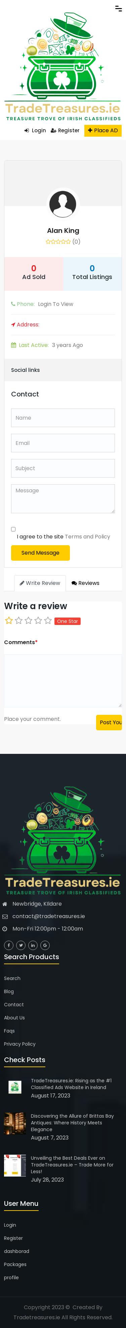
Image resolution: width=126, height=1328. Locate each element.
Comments (21, 642)
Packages (15, 1264)
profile (11, 1277)
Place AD (103, 130)
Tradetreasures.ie (36, 1317)
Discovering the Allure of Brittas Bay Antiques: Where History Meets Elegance (72, 1123)
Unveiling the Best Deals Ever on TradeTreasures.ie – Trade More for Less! (72, 1165)
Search (12, 978)
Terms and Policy (87, 536)
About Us (14, 1017)
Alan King (63, 230)
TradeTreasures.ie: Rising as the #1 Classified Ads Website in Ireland (71, 1084)
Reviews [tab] (85, 583)
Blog (9, 991)
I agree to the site (63, 536)
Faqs (9, 1030)
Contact (14, 1004)
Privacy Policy (20, 1044)
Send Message (40, 553)
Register (65, 130)
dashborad (16, 1251)
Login (35, 130)
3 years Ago (47, 345)
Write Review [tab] (40, 583)
